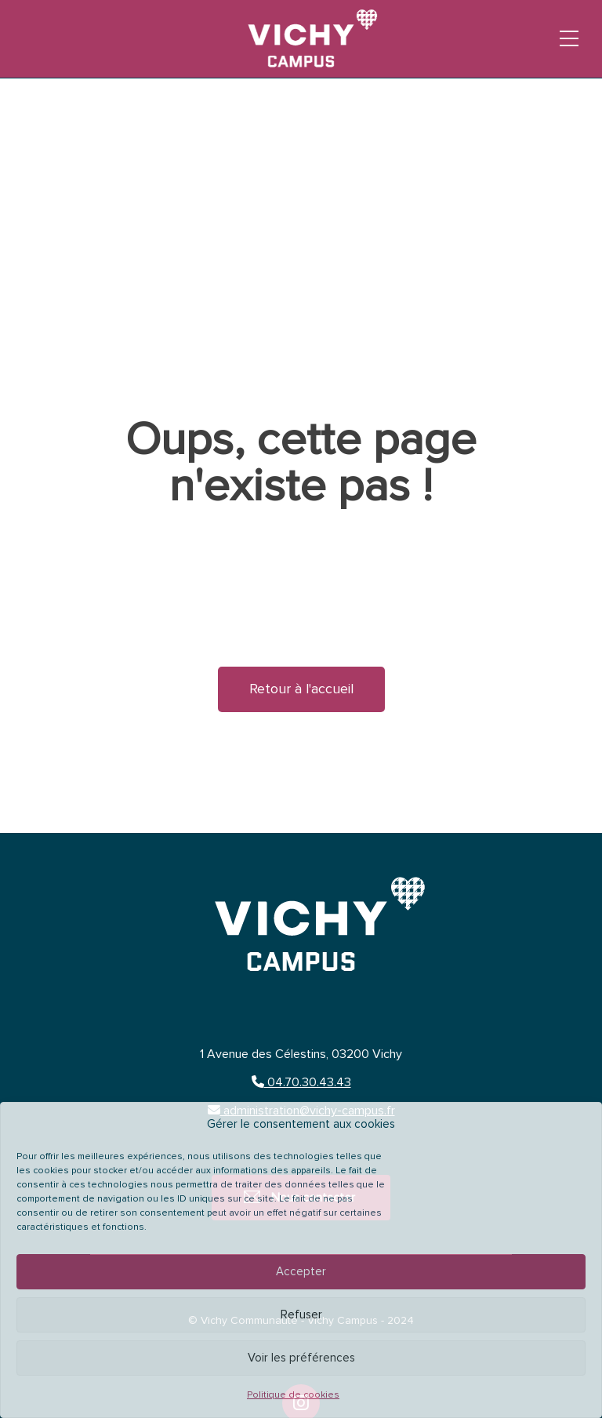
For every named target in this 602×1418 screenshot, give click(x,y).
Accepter (301, 1272)
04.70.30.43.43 (301, 1082)
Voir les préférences (301, 1358)
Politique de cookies (293, 1395)
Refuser (301, 1315)
